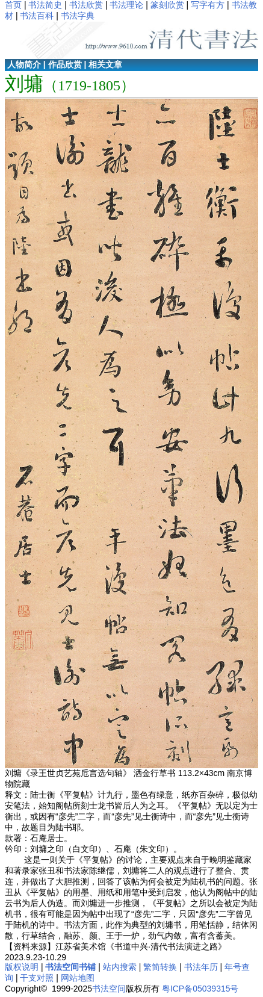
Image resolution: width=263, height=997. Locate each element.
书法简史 (45, 5)
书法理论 (126, 5)
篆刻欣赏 (167, 5)
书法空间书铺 (70, 967)
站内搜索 (120, 967)
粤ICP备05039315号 (200, 988)
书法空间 (109, 988)
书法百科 (37, 15)
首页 (13, 5)
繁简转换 (160, 967)
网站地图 (77, 978)
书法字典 (77, 15)
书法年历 (201, 967)
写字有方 (207, 5)
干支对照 (37, 978)
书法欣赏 (86, 5)
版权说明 (22, 967)
